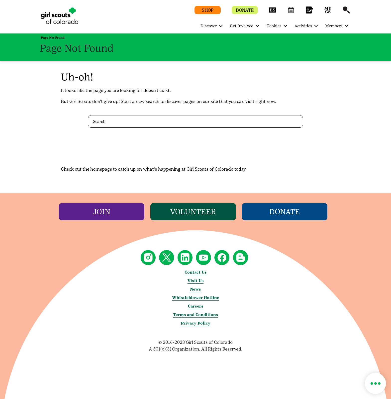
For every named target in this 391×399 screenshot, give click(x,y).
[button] (272, 12)
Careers (195, 306)
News (195, 289)
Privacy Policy (195, 323)
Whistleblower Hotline (195, 297)
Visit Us (196, 280)
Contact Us (196, 272)
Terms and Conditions (195, 314)
